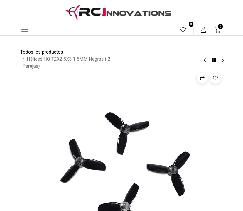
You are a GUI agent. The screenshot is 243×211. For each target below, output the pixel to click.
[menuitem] (183, 29)
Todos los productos (41, 52)
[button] (202, 78)
